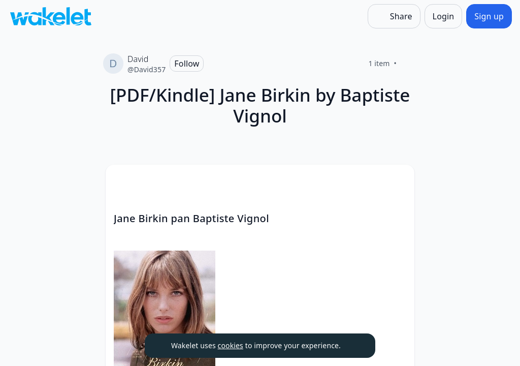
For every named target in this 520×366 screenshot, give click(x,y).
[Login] (444, 16)
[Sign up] (489, 16)
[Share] (394, 16)
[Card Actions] (398, 181)
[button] (398, 182)
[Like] (409, 63)
